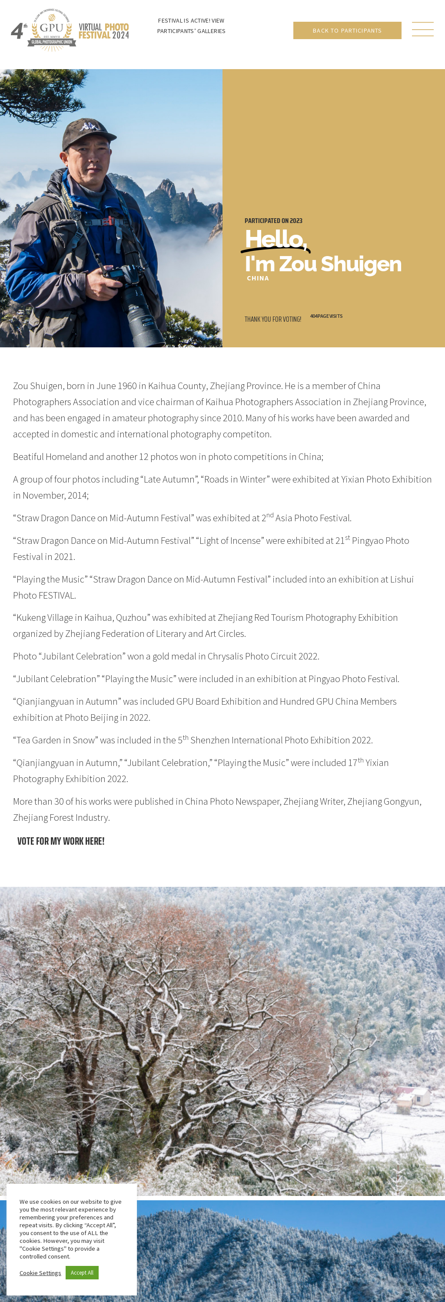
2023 (296, 220)
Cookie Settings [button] (40, 1273)
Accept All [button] (82, 1272)
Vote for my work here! (61, 840)
